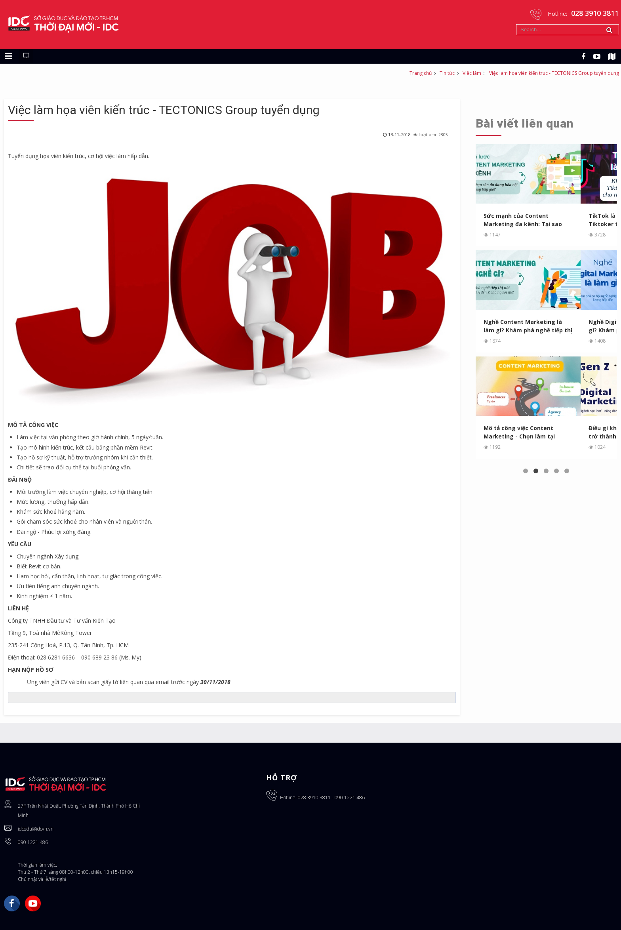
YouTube (33, 903)
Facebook (12, 903)
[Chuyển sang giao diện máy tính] (26, 56)
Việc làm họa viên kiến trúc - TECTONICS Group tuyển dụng (164, 110)
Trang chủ (421, 73)
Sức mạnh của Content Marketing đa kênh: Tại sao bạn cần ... (523, 220)
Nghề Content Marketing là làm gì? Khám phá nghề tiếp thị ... (528, 326)
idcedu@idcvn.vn (35, 828)
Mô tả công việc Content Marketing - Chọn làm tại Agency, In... (519, 432)
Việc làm (472, 73)
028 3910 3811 (314, 797)
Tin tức (447, 73)
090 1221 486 (33, 842)
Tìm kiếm (609, 31)
